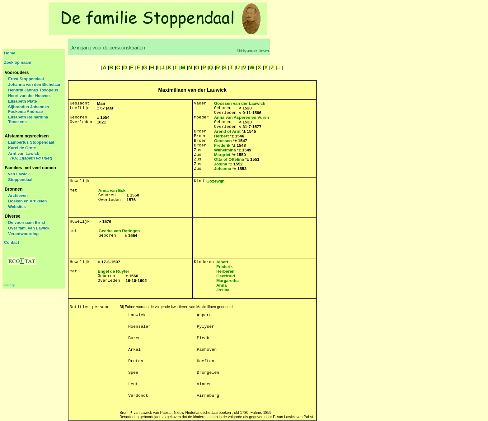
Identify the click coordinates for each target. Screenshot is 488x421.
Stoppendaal (20, 179)
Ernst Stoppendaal (26, 78)
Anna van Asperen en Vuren (241, 117)
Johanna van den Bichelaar (34, 84)
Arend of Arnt (227, 131)
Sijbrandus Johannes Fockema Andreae (28, 109)
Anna (221, 285)
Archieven (18, 195)
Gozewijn (215, 181)
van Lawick (19, 174)
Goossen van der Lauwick (239, 103)
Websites (17, 206)
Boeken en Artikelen (27, 201)
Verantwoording (23, 233)
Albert (222, 262)
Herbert (221, 136)
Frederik (222, 145)
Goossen (223, 140)
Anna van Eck (111, 190)
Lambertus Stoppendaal (31, 142)
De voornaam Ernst (26, 222)
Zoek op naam (17, 62)
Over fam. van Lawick (28, 228)
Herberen (225, 271)
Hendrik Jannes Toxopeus (33, 90)
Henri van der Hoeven (29, 95)
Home (9, 53)
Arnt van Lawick (30, 155)
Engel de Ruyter (113, 271)
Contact (11, 242)
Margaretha (227, 280)
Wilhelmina (225, 150)
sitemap (9, 285)
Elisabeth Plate (22, 101)
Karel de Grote (22, 148)
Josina (220, 164)
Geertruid (225, 276)
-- (279, 67)
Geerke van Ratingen (119, 231)
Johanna (222, 168)
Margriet (222, 154)
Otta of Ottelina (229, 159)
